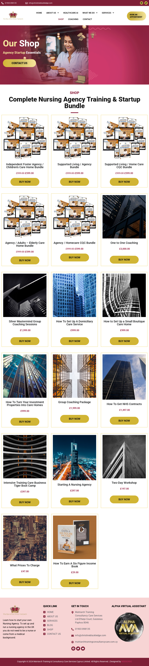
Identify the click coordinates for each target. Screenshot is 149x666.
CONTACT (87, 19)
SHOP (61, 19)
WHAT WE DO (89, 13)
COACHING (73, 19)
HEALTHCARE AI (70, 13)
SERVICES (108, 13)
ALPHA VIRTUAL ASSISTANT (129, 606)
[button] (52, 13)
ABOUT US (52, 13)
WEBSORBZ (126, 661)
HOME (39, 13)
